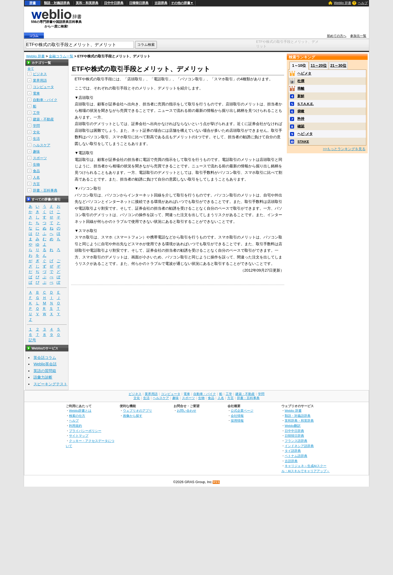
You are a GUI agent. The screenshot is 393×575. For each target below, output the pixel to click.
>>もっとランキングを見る (344, 149)
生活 (36, 139)
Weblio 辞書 (342, 3)
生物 (36, 164)
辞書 (32, 3)
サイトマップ (78, 435)
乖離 (300, 88)
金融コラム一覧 (61, 56)
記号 (32, 340)
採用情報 (237, 420)
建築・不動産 (43, 119)
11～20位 (319, 65)
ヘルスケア (41, 145)
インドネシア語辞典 (299, 446)
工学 (36, 113)
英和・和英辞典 (87, 3)
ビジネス (40, 74)
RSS (216, 482)
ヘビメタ (304, 73)
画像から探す (132, 415)
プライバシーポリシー (85, 430)
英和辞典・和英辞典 (299, 420)
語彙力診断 (42, 377)
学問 (36, 126)
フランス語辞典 (296, 440)
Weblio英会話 (45, 364)
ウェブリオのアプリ (137, 410)
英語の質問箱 (44, 371)
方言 (36, 184)
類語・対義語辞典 (57, 3)
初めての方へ (336, 36)
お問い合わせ (186, 410)
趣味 (36, 152)
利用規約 (75, 425)
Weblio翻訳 (293, 425)
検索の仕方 (77, 415)
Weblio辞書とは (80, 410)
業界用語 (40, 80)
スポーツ (40, 158)
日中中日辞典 (113, 3)
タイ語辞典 (293, 450)
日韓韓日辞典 (139, 3)
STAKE (303, 142)
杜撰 (300, 81)
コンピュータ (43, 87)
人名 (36, 177)
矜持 (300, 119)
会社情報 (237, 415)
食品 (36, 171)
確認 (300, 126)
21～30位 (338, 65)
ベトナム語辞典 (296, 456)
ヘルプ (363, 3)
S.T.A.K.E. (305, 104)
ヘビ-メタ (304, 134)
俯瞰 (300, 111)
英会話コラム (44, 357)
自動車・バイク (45, 100)
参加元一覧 (358, 36)
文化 (36, 132)
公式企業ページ (242, 410)
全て (30, 68)
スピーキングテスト (50, 384)
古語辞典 (160, 3)
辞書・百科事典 (45, 190)
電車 (36, 93)
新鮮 (300, 96)
